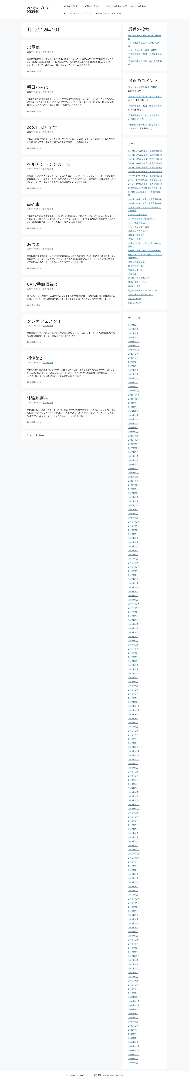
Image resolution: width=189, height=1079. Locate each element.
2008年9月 (133, 1058)
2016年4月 (133, 685)
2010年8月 (133, 964)
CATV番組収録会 (42, 284)
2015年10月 (133, 710)
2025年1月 (133, 386)
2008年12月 (133, 1046)
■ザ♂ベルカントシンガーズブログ (77, 13)
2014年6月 (133, 775)
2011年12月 (133, 898)
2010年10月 (133, 956)
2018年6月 (133, 579)
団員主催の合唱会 (136, 265)
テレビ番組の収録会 (137, 222)
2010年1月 (133, 993)
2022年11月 (133, 472)
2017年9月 (133, 616)
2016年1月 (133, 698)
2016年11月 (133, 657)
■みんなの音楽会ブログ (117, 6)
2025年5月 (133, 370)
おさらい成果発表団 (137, 214)
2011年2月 (133, 939)
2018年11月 (133, 571)
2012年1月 (133, 894)
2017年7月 (133, 624)
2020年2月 (133, 513)
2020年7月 (133, 501)
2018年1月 (133, 599)
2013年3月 (133, 837)
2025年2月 (133, 382)
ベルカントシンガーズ (48, 164)
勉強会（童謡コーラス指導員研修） (144, 250)
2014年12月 (133, 751)
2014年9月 (133, 763)
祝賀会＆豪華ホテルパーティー (142, 290)
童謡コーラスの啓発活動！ (140, 294)
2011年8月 (133, 915)
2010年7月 (133, 968)
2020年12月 (133, 493)
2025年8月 (133, 357)
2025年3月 (133, 378)
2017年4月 (133, 636)
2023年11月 (133, 444)
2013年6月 (133, 825)
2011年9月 (133, 911)
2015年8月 (133, 718)
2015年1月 (133, 747)
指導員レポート (36, 71)
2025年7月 (133, 362)
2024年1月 (133, 435)
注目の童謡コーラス (137, 282)
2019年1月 (133, 562)
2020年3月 (133, 509)
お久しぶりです (42, 127)
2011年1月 (133, 943)
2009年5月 (133, 1025)
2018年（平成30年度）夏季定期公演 (145, 175)
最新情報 (132, 274)
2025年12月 (133, 341)
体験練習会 (37, 398)
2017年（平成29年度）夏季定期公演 (145, 167)
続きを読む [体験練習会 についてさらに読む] (78, 415)
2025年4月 (133, 374)
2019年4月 (133, 554)
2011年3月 (133, 935)
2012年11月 (133, 853)
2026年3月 (133, 329)
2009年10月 (133, 1005)
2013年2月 (133, 841)
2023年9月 (133, 452)
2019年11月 (133, 525)
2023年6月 (133, 464)
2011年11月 (133, 902)
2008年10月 (133, 1054)
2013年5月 (133, 829)
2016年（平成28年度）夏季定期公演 (145, 159)
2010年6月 (133, 972)
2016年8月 (133, 669)
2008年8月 (133, 1062)
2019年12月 (133, 521)
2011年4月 (133, 931)
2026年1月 (133, 337)
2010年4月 (133, 980)
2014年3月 (133, 788)
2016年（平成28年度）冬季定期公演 (145, 155)
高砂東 (33, 204)
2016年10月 (133, 661)
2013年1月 (133, 845)
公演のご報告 (35, 305)
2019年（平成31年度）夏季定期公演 (145, 183)
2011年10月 (133, 907)
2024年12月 (133, 390)
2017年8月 (133, 620)
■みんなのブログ (73, 6)
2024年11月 (133, 394)
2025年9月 (133, 353)
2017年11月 (133, 607)
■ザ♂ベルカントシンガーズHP (108, 13)
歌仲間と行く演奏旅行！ (139, 278)
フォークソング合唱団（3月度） (143, 49)
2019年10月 (133, 530)
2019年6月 (133, 546)
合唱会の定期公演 (136, 261)
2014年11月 (133, 755)
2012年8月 (133, 866)
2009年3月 (133, 1034)
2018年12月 (133, 566)
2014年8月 (133, 767)
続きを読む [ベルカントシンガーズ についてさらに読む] (82, 182)
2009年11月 (133, 1001)
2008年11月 (133, 1050)
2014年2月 (133, 792)
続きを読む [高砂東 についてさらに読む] (78, 222)
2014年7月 (133, 771)
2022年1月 (133, 480)
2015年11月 (133, 706)
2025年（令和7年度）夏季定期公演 (144, 203)
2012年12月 (133, 849)
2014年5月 (133, 780)
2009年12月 (133, 997)
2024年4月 (133, 423)
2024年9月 (133, 403)
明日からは (37, 87)
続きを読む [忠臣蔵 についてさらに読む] (84, 65)
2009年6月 (133, 1021)
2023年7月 (133, 460)
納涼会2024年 (134, 298)
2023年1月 (133, 468)
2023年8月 (133, 456)
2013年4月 (133, 833)
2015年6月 (133, 726)
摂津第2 (34, 358)
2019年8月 (133, 538)
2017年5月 (133, 632)
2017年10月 (133, 612)
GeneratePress (117, 1075)
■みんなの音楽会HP (139, 6)
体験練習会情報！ (136, 235)
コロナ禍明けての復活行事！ (141, 218)
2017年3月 (133, 640)
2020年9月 (133, 497)
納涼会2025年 (134, 302)
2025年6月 (133, 366)
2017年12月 (133, 603)
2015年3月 (133, 739)
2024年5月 (133, 419)
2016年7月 (133, 673)
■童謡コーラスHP (95, 6)
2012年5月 (133, 878)
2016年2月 (133, 693)
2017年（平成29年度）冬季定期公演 (145, 163)
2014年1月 (133, 796)
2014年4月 (133, 784)
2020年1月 (133, 517)
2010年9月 (133, 960)
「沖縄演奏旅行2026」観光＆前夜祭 (145, 105)
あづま (33, 244)
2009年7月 (133, 1017)
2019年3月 (133, 558)
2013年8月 (133, 816)
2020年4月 (133, 505)
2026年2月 (133, 333)
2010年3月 (133, 984)
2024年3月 (133, 427)
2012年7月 (133, 870)
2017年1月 (133, 648)
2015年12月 (133, 702)
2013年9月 (133, 812)
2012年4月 (133, 882)
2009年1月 (133, 1042)
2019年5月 (133, 550)
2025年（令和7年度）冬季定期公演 (144, 199)
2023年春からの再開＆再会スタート (145, 188)
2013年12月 (133, 800)
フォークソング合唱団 (138, 226)
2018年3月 (133, 591)
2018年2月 (133, 595)
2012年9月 (133, 862)
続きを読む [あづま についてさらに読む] (78, 262)
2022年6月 (133, 476)
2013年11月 (133, 804)
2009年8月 (133, 1013)
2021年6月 (133, 489)
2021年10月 (133, 485)
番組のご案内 (134, 286)
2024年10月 (133, 398)
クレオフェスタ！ (44, 321)
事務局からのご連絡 (137, 231)
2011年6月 (133, 923)
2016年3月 (133, 689)
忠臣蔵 (33, 47)
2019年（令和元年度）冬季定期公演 (145, 179)
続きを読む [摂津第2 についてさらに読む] (75, 375)
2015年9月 (133, 714)
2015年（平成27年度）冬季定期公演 (145, 151)
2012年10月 (133, 857)
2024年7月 (133, 411)
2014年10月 (133, 759)
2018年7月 (133, 575)
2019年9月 (133, 534)
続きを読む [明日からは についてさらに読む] (76, 105)
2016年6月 (133, 677)
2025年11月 (133, 345)
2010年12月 (133, 948)
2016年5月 (133, 681)
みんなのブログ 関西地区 (45, 9)
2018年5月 (133, 583)
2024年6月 (133, 415)
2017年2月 (133, 644)
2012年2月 (133, 890)
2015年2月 (133, 743)
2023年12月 (133, 439)
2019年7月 (133, 542)
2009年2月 (133, 1038)
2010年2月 (133, 989)
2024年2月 (133, 431)
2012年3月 (133, 886)
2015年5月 (133, 730)
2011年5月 (133, 927)
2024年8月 (133, 407)
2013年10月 (133, 808)
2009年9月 (133, 1009)
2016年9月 (133, 665)
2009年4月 (133, 1030)
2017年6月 (133, 628)
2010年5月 (133, 976)
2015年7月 (133, 722)
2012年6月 (133, 874)
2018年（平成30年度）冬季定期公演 (145, 171)
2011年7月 (133, 919)
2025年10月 (133, 349)
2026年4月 (133, 325)
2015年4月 (133, 734)
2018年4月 (133, 587)
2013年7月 (133, 821)
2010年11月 (133, 952)
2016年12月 (133, 653)
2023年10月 (133, 448)
